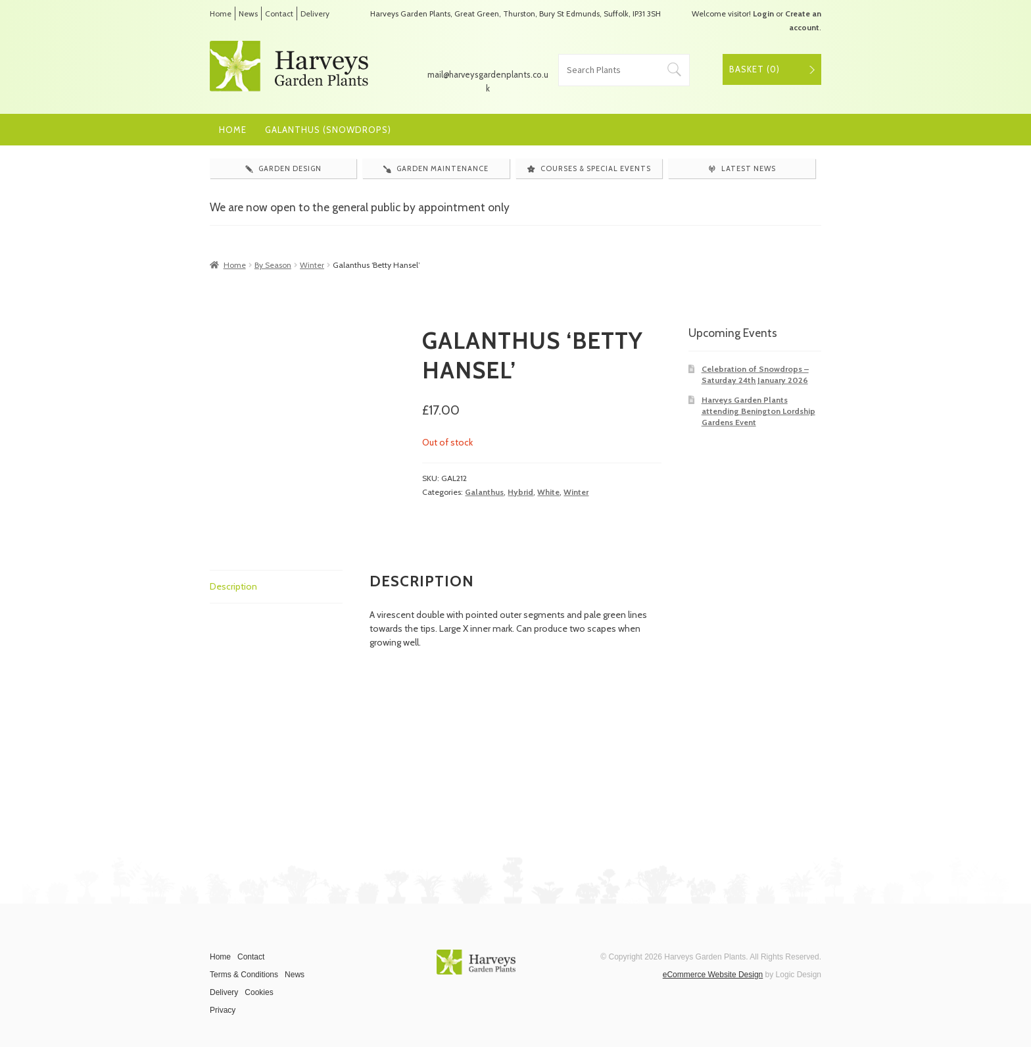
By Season (272, 265)
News (248, 13)
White (548, 492)
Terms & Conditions (244, 974)
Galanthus (484, 492)
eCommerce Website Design (713, 974)
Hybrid (520, 492)
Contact (279, 13)
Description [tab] (233, 586)
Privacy (222, 1010)
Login (763, 13)
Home (220, 13)
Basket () (754, 69)
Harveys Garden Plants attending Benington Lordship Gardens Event (758, 411)
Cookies (259, 992)
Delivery (314, 13)
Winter (312, 265)
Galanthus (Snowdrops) (328, 129)
